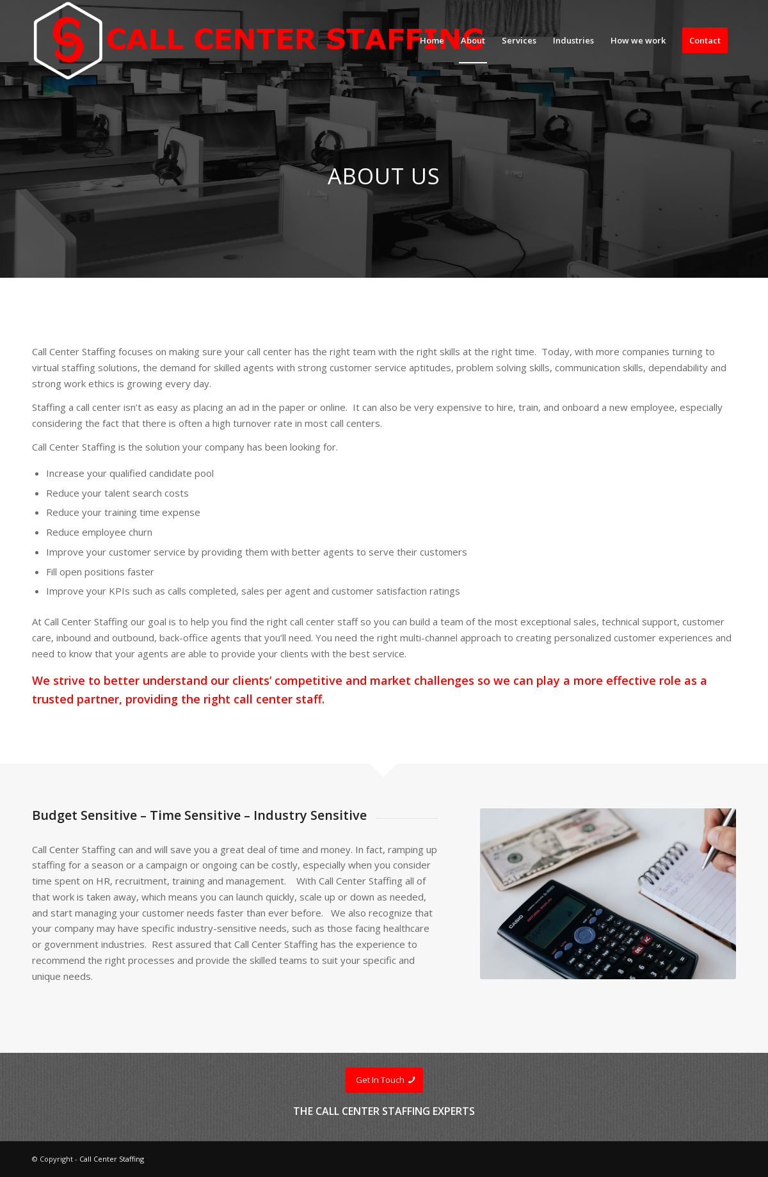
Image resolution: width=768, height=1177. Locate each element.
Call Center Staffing (111, 1159)
